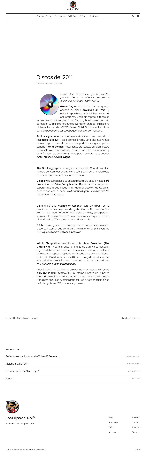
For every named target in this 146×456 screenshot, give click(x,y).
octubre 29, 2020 (134, 371)
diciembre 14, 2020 (133, 364)
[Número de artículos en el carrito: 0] (137, 16)
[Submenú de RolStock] (98, 16)
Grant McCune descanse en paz (23, 318)
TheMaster (48, 83)
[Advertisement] (73, 42)
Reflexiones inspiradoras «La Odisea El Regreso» (33, 356)
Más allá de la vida (129, 318)
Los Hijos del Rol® (73, 9)
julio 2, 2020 (136, 378)
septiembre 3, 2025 (133, 356)
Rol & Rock (58, 83)
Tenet (9, 378)
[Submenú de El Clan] (87, 16)
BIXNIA (138, 449)
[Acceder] (132, 16)
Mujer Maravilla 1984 (17, 363)
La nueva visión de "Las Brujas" (22, 371)
